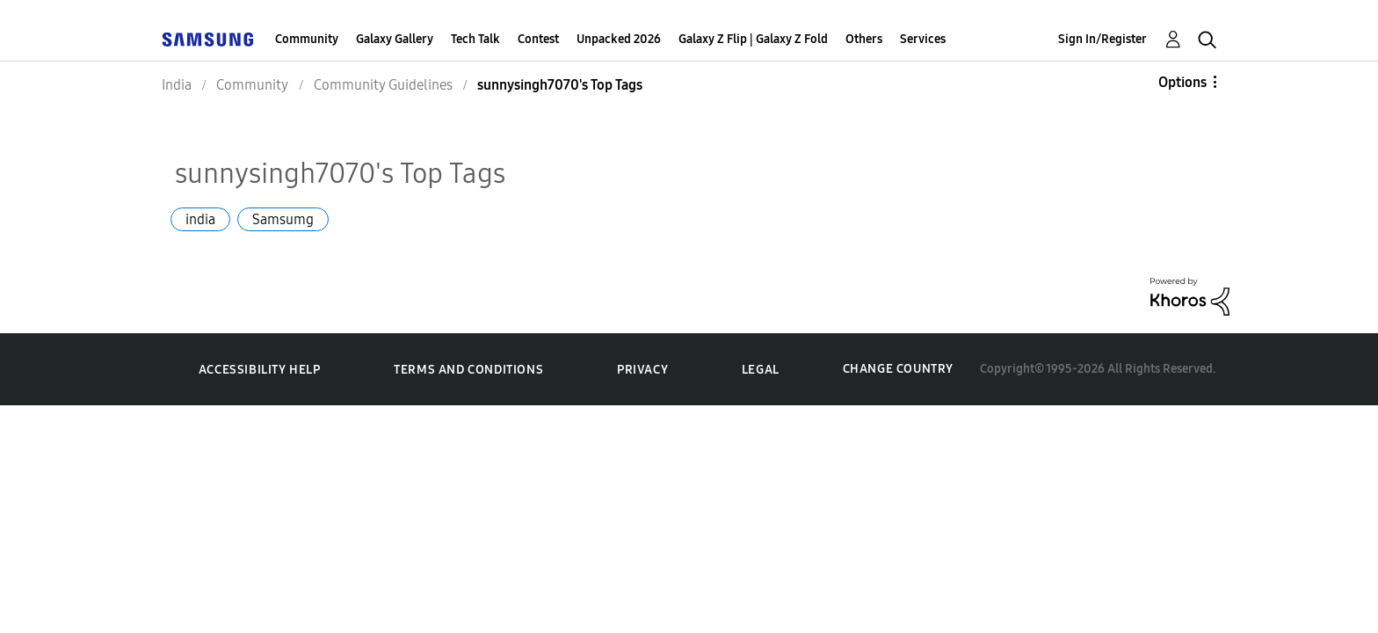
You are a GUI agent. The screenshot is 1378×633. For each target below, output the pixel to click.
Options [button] (1182, 82)
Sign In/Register (1102, 39)
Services (923, 39)
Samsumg (283, 219)
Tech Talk (475, 39)
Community (306, 39)
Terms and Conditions (468, 369)
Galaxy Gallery (394, 39)
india (200, 219)
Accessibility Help (260, 369)
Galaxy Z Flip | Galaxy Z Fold (753, 39)
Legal (761, 369)
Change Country (898, 368)
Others (863, 39)
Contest (538, 39)
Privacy (642, 369)
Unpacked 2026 (619, 39)
